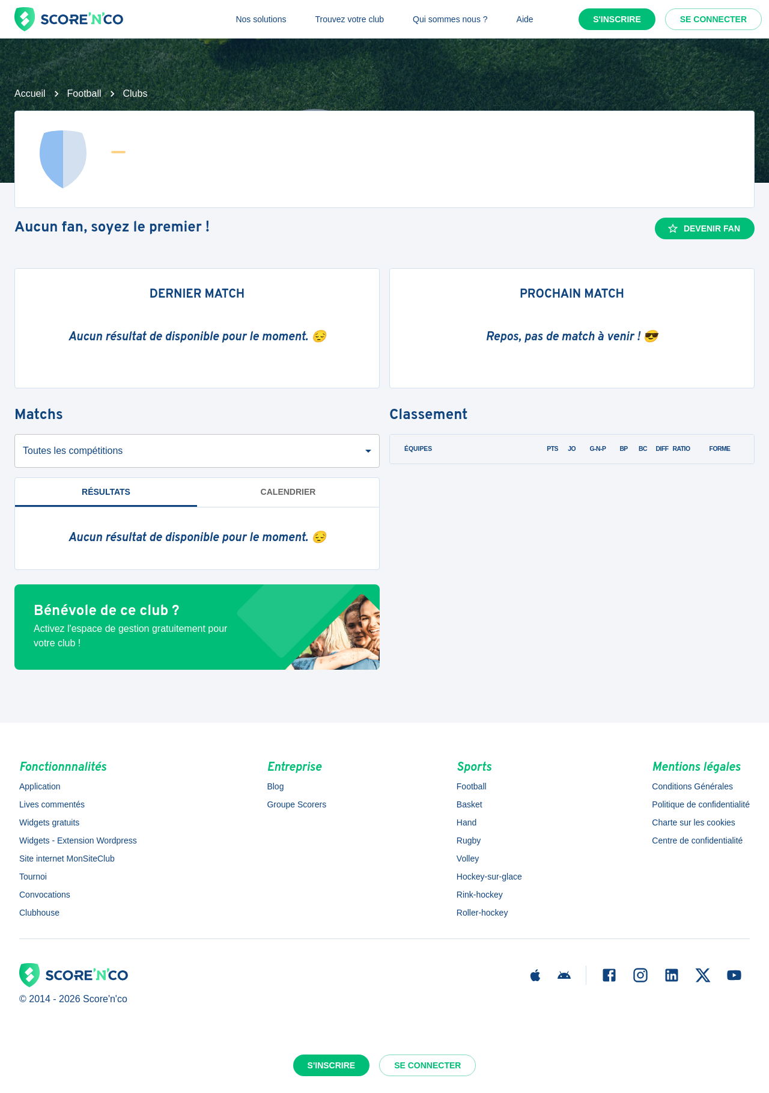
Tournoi (33, 876)
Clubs (135, 93)
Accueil (30, 93)
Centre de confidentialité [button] (697, 840)
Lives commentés (52, 804)
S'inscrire (617, 19)
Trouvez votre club (349, 19)
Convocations (44, 894)
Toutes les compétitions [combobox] (73, 450)
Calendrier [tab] (288, 492)
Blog (275, 786)
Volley (468, 858)
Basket (469, 804)
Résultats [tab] (106, 492)
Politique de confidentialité (701, 804)
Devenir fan (703, 228)
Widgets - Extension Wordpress (78, 840)
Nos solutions (261, 19)
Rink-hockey (480, 894)
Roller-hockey (482, 912)
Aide (525, 19)
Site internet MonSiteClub (67, 858)
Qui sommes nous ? (450, 19)
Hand (466, 822)
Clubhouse (39, 912)
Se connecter (713, 19)
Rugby (469, 840)
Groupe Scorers (296, 804)
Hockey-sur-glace (489, 876)
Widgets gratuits (49, 822)
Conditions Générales (692, 786)
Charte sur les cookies (693, 822)
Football (84, 93)
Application (40, 786)
